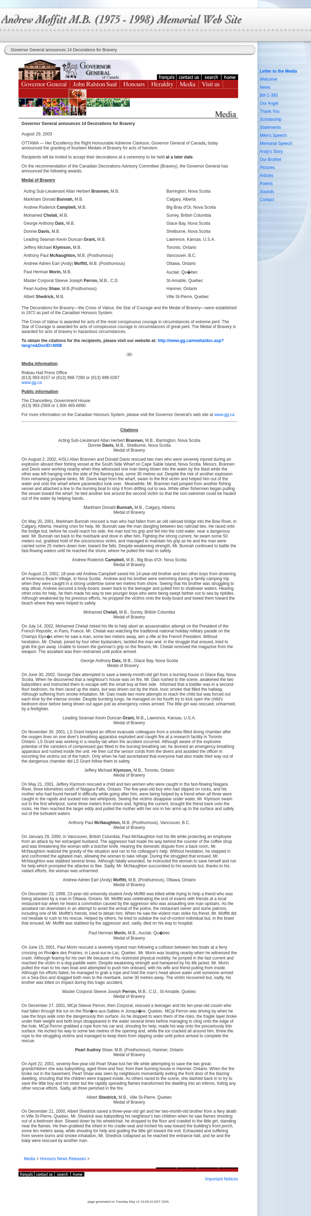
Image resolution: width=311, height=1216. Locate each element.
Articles (266, 175)
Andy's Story (271, 151)
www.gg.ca (32, 382)
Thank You (270, 111)
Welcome (268, 79)
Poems (266, 183)
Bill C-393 (269, 95)
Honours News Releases (63, 1158)
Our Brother (271, 159)
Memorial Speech (276, 143)
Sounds (267, 191)
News (265, 87)
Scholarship (271, 119)
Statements (270, 127)
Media (30, 1158)
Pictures (267, 167)
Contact (267, 199)
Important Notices (221, 1179)
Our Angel (269, 103)
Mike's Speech (273, 135)
